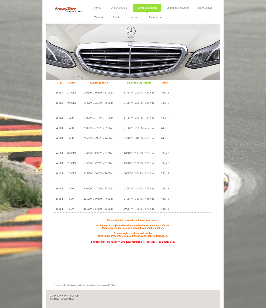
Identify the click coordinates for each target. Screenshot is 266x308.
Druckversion (59, 295)
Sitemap (74, 295)
